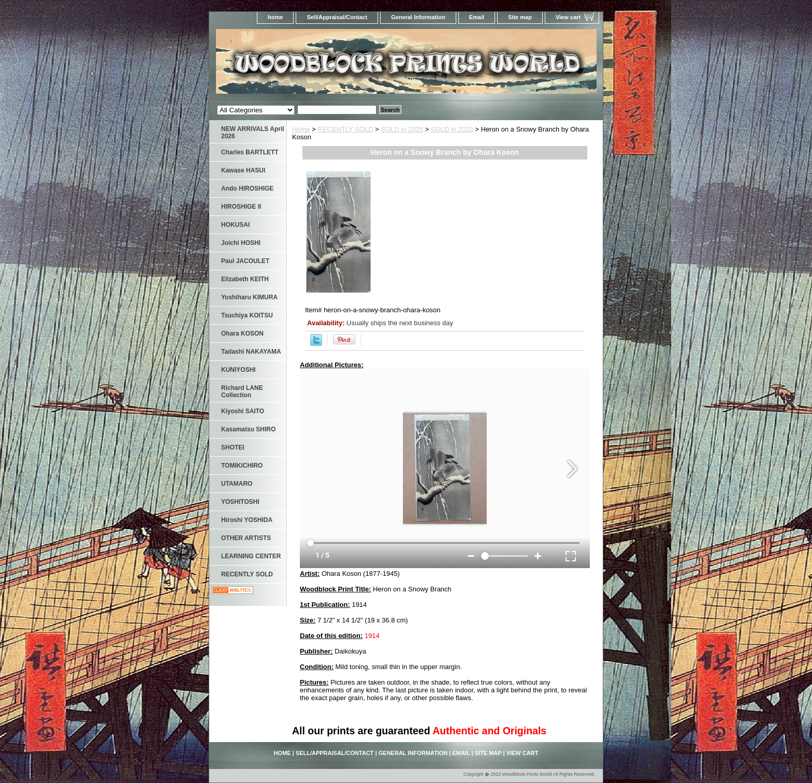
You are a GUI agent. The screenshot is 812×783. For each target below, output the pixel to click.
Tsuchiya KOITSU (247, 315)
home (275, 17)
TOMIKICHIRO (242, 465)
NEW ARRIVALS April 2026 (252, 132)
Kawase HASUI (243, 170)
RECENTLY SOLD (345, 129)
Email (476, 17)
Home (301, 129)
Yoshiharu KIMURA (249, 297)
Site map (520, 17)
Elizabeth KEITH (245, 279)
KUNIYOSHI (238, 369)
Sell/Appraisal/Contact (337, 17)
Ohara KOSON (242, 333)
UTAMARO (236, 483)
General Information (418, 17)
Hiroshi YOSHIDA (246, 520)
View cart (568, 17)
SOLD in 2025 (402, 129)
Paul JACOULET (245, 261)
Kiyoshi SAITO (242, 411)
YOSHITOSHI (240, 501)
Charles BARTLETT (250, 152)
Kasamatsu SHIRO (248, 429)
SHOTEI (232, 447)
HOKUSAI (235, 224)
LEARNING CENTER (251, 556)
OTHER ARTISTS (246, 538)
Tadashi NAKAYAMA (251, 351)
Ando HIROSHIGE (247, 188)
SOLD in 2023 (452, 129)
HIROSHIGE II (241, 206)
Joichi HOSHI (240, 243)
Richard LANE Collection (242, 391)
